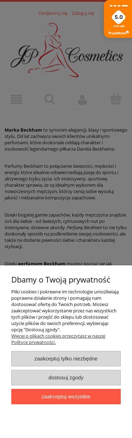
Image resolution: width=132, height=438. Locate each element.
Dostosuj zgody (66, 377)
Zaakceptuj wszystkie (66, 396)
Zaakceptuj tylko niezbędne (66, 358)
